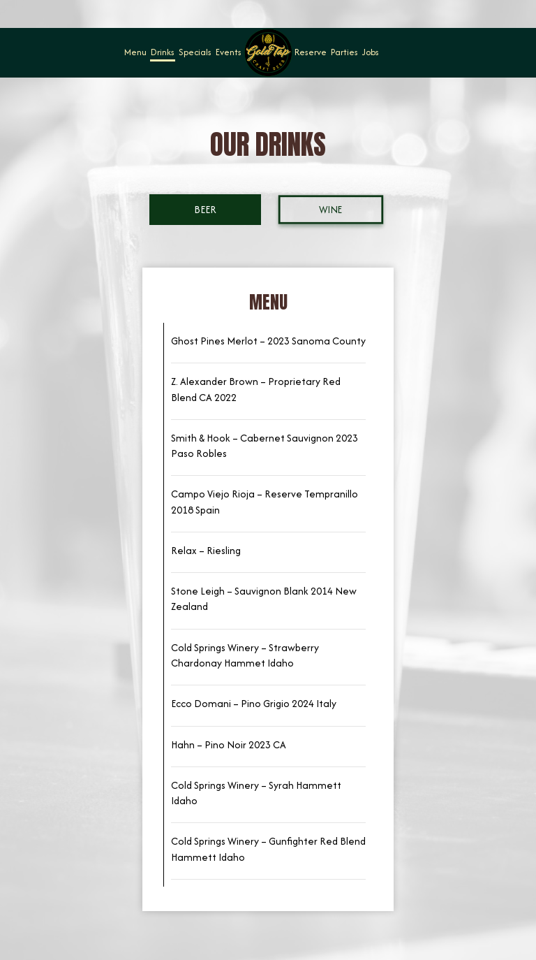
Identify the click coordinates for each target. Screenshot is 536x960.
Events (228, 52)
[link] (268, 52)
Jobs (370, 52)
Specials (195, 52)
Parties (344, 52)
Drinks (162, 52)
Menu (135, 52)
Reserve (311, 52)
